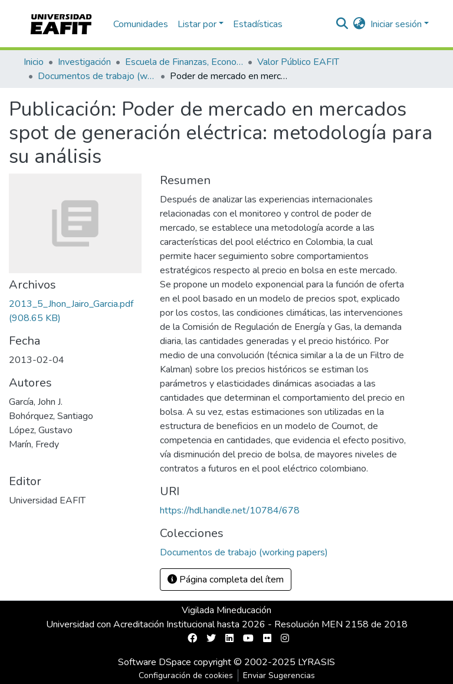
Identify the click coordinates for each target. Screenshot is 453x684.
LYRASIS (316, 662)
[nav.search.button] (342, 24)
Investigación (84, 61)
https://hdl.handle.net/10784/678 (230, 510)
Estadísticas (258, 24)
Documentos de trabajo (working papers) (97, 76)
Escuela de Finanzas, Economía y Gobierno (184, 61)
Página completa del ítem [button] (226, 579)
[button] (359, 24)
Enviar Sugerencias (279, 675)
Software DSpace (154, 662)
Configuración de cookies (186, 675)
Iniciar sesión (396, 24)
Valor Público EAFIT (298, 61)
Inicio (34, 61)
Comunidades (140, 24)
